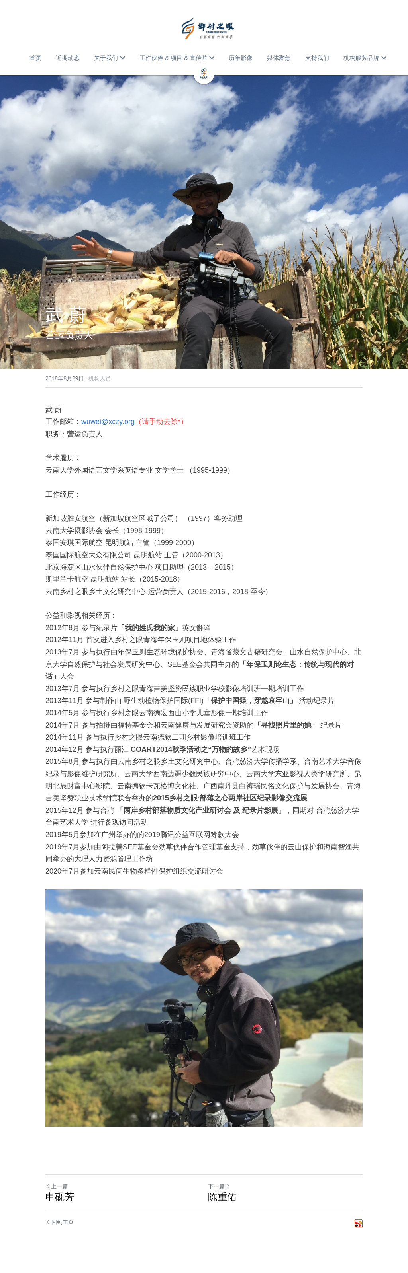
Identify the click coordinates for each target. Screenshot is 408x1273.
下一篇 (219, 1186)
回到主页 (59, 1222)
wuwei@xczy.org (108, 422)
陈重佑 (222, 1196)
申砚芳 (59, 1196)
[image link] (208, 28)
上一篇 (56, 1186)
